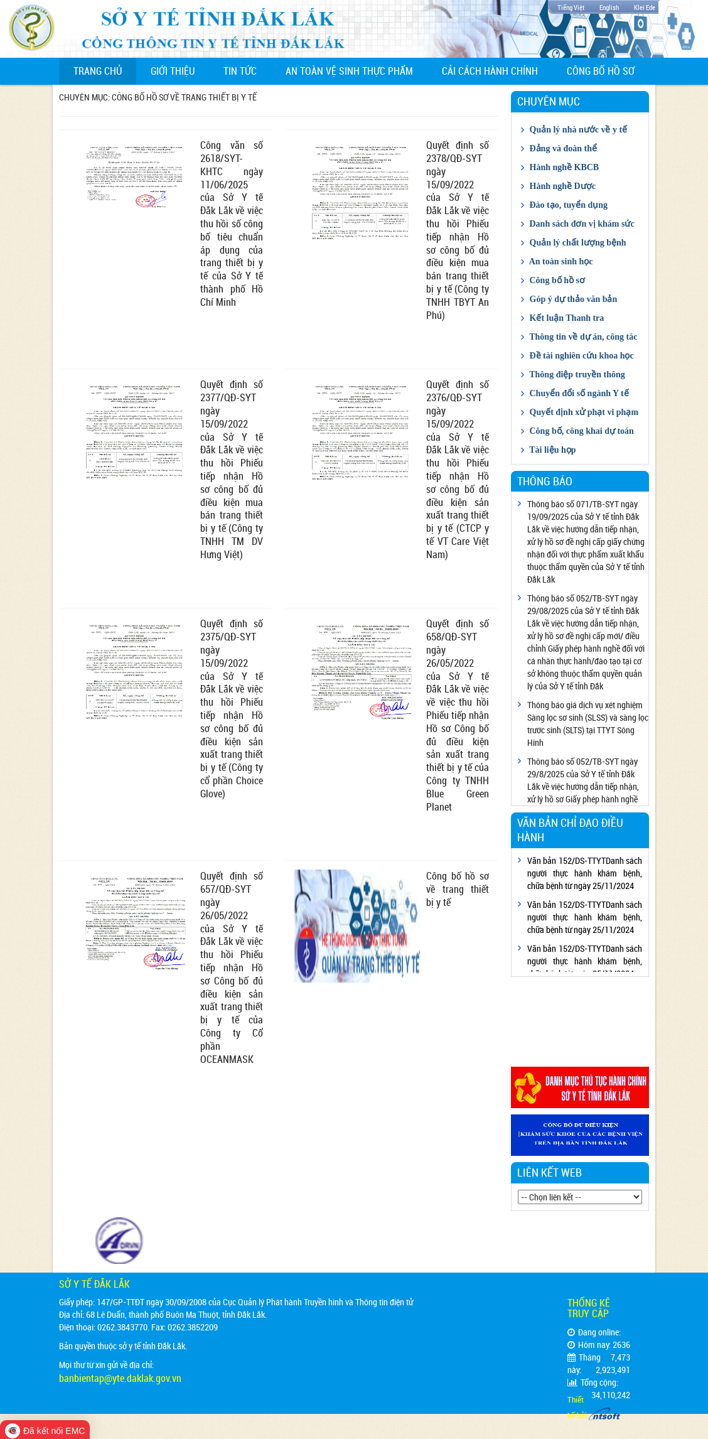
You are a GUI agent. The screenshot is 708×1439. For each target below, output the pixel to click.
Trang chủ (104, 70)
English (609, 7)
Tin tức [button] (240, 71)
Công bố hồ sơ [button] (601, 71)
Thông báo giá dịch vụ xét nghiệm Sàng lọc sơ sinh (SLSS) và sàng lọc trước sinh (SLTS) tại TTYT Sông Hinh (587, 723)
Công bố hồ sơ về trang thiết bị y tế (457, 889)
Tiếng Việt (570, 7)
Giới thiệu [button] (173, 71)
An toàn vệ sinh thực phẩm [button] (349, 71)
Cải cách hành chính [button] (490, 71)
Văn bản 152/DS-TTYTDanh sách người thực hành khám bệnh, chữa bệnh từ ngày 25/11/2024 (584, 873)
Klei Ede (644, 7)
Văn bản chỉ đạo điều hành (570, 829)
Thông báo (544, 480)
